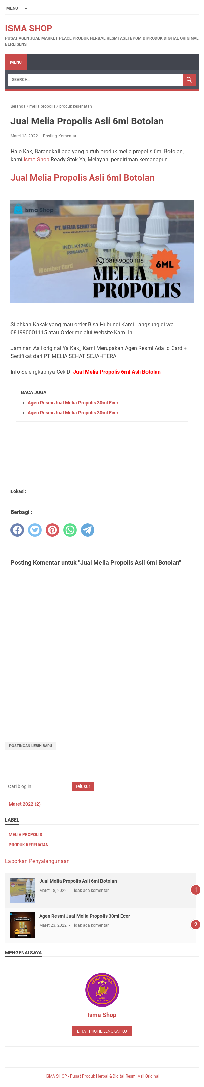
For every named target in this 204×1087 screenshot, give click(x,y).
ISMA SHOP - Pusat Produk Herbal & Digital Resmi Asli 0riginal (102, 1076)
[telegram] (87, 530)
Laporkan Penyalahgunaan (37, 861)
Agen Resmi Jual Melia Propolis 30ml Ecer (73, 403)
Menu (16, 62)
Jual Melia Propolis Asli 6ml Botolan (82, 177)
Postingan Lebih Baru (30, 746)
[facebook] (17, 530)
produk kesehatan (28, 844)
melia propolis (25, 834)
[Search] (95, 80)
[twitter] (35, 530)
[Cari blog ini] (38, 786)
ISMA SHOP (28, 28)
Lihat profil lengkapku (102, 1031)
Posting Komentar (59, 136)
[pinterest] (52, 530)
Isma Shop (36, 159)
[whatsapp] (70, 530)
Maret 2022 (25, 804)
